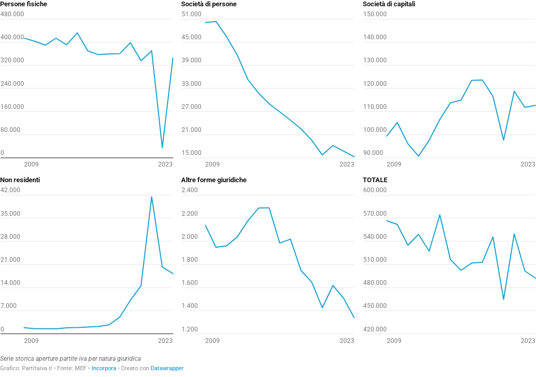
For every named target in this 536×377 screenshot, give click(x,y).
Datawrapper (167, 368)
